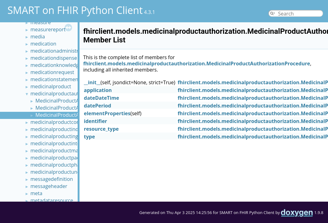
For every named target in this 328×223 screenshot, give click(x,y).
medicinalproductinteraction (63, 143)
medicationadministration (60, 50)
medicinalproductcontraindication (69, 122)
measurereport (48, 29)
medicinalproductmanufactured (67, 150)
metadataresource (51, 200)
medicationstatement (55, 79)
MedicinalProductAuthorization (71, 100)
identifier (95, 121)
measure (40, 22)
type (89, 136)
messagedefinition (51, 179)
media (37, 36)
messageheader (48, 186)
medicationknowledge (55, 65)
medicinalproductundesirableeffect (71, 171)
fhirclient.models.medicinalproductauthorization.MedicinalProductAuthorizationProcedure (196, 63)
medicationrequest (52, 72)
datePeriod (97, 105)
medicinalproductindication (62, 129)
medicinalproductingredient (62, 136)
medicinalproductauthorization (66, 93)
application (98, 90)
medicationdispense (53, 58)
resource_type (101, 128)
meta (36, 193)
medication (43, 43)
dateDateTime (101, 97)
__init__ (92, 82)
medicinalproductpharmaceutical (68, 164)
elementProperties (107, 113)
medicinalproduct (50, 86)
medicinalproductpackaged (61, 157)
